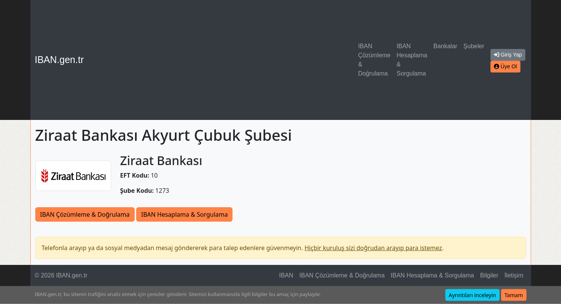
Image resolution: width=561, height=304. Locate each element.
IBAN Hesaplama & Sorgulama (412, 60)
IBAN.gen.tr (59, 59)
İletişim (513, 275)
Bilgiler (489, 275)
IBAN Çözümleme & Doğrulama (374, 60)
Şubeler (474, 46)
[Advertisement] (222, 60)
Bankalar (445, 46)
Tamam (513, 295)
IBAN (286, 275)
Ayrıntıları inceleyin (472, 295)
